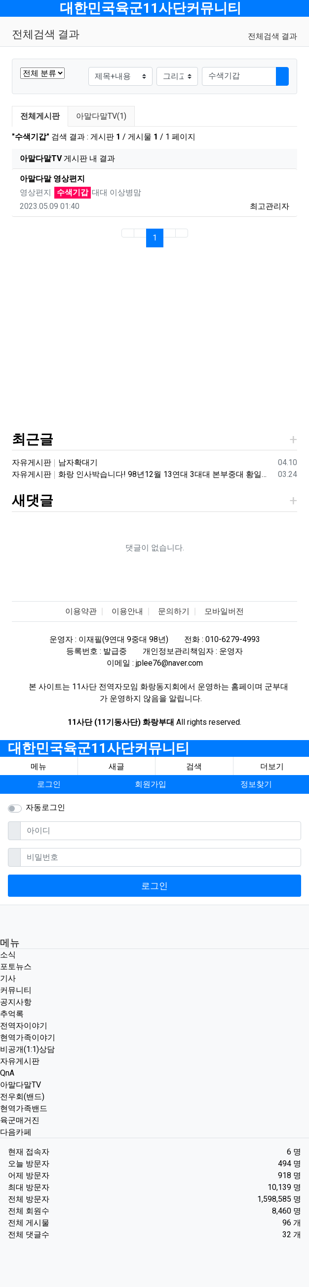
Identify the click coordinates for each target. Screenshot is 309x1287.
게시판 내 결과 (67, 158)
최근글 (32, 439)
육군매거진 (19, 1120)
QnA (7, 1073)
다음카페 (16, 1132)
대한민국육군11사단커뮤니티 (150, 8)
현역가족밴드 (23, 1108)
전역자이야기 (23, 1025)
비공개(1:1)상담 (27, 1049)
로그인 (154, 886)
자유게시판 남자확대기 (55, 462)
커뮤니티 (16, 990)
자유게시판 (19, 1061)
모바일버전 (224, 611)
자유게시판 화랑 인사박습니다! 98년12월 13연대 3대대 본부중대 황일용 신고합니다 (143, 474)
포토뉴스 (16, 966)
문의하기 (174, 611)
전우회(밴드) (22, 1096)
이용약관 (81, 611)
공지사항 (16, 1002)
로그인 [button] (49, 784)
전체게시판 (40, 116)
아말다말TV (20, 1084)
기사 (8, 978)
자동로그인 (45, 807)
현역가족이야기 (27, 1037)
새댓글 (32, 500)
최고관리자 (269, 206)
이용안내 (127, 611)
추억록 (12, 1013)
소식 (8, 954)
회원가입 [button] (150, 784)
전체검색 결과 (272, 36)
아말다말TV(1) (101, 116)
